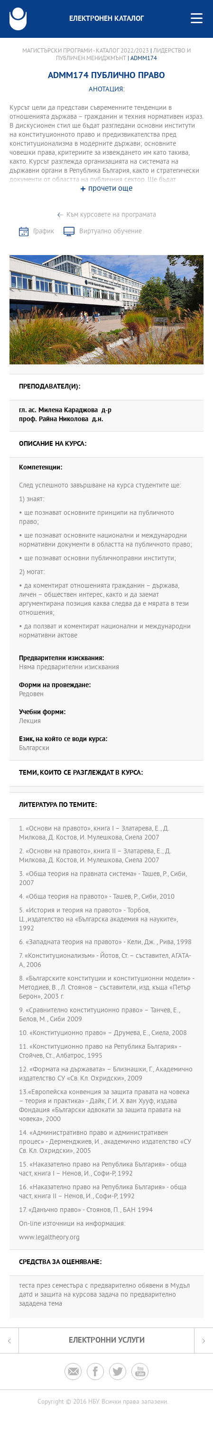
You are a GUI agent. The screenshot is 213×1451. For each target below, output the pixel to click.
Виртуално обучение (110, 231)
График (43, 231)
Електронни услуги (107, 1340)
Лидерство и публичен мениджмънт (123, 54)
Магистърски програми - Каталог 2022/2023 (85, 51)
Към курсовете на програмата (111, 215)
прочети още (110, 189)
